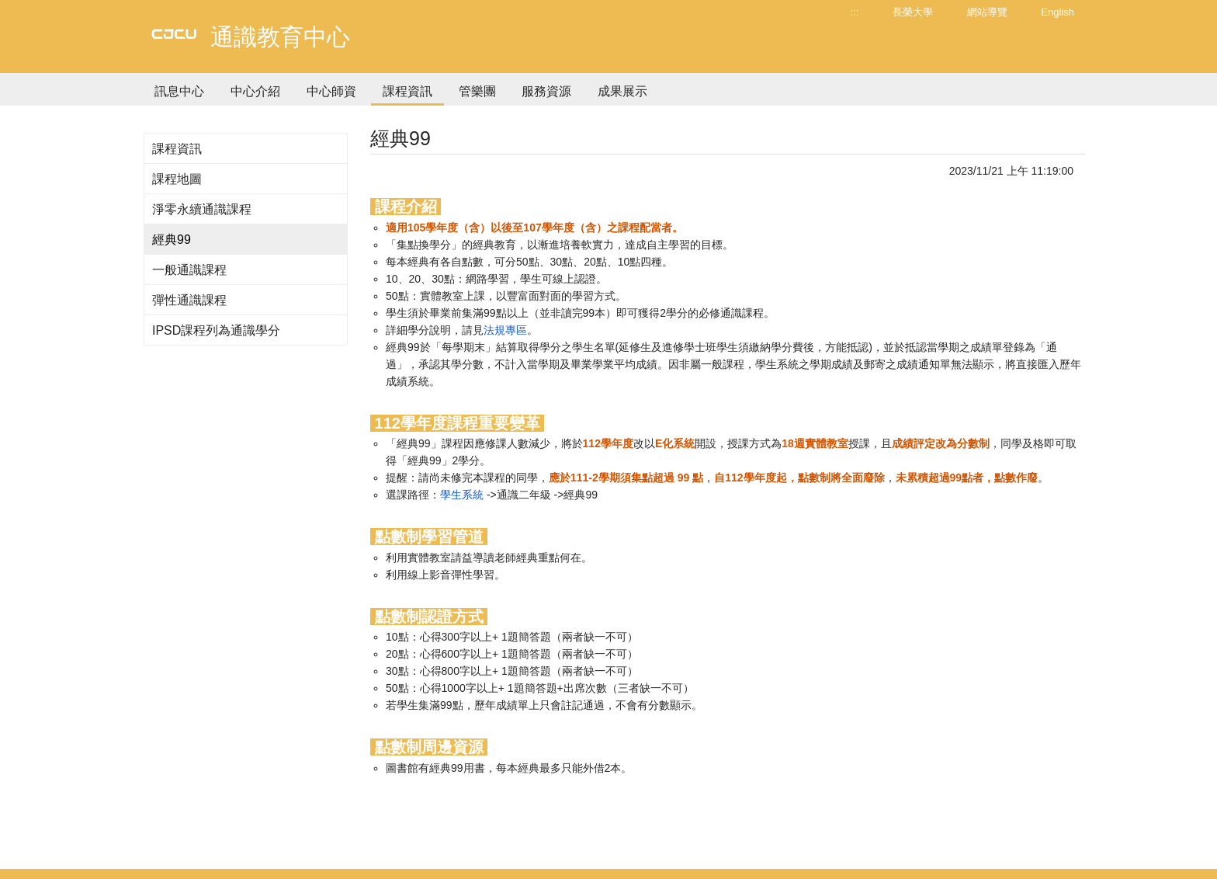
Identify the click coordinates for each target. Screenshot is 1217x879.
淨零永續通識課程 (201, 209)
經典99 (171, 239)
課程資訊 (407, 91)
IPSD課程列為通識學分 (216, 330)
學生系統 (462, 494)
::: (855, 12)
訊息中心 (179, 91)
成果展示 (622, 91)
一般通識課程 (189, 269)
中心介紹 (255, 91)
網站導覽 (987, 12)
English (1057, 12)
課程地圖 (177, 179)
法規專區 (505, 330)
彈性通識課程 (189, 300)
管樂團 (477, 91)
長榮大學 (913, 12)
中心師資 (331, 91)
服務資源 (546, 91)
